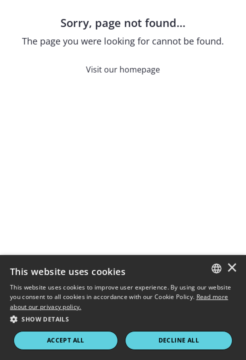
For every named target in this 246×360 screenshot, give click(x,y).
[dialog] (123, 307)
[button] (123, 319)
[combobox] (217, 269)
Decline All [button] (178, 340)
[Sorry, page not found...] (123, 45)
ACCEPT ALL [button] (65, 340)
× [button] (232, 268)
